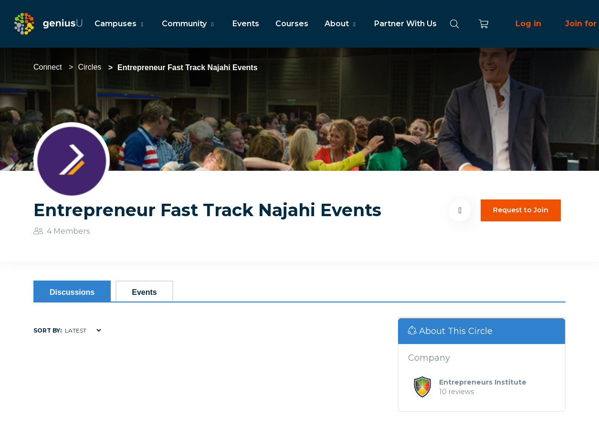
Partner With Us (405, 23)
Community (189, 23)
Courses (291, 23)
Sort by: (47, 330)
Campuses (120, 23)
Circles (89, 67)
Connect (47, 67)
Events (245, 23)
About (341, 23)
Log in (528, 23)
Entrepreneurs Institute (482, 382)
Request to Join (520, 210)
